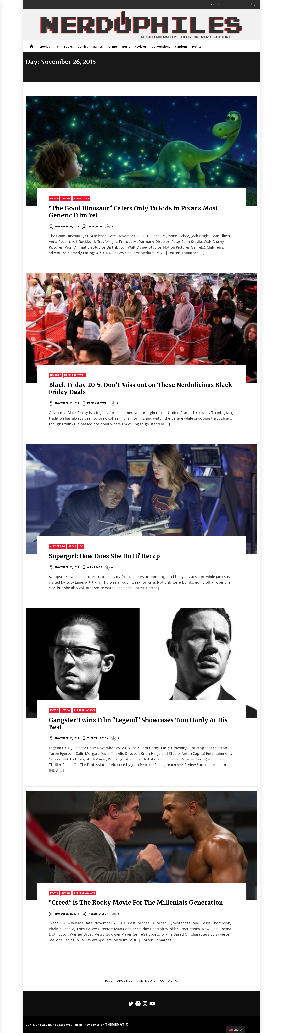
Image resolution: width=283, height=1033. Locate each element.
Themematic (116, 1024)
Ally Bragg (57, 546)
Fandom (181, 46)
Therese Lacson (84, 710)
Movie (54, 198)
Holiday (55, 375)
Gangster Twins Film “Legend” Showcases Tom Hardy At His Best (138, 723)
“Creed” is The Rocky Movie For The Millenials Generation (136, 902)
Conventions (161, 46)
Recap (72, 546)
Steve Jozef (81, 198)
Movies (44, 46)
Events (196, 46)
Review (65, 198)
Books (68, 46)
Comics (82, 46)
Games (98, 46)
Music (125, 46)
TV (57, 46)
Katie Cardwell (74, 375)
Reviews (141, 46)
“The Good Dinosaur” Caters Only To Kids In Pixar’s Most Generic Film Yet (133, 211)
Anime (112, 46)
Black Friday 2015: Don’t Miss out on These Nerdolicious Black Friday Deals (140, 388)
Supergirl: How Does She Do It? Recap (104, 556)
